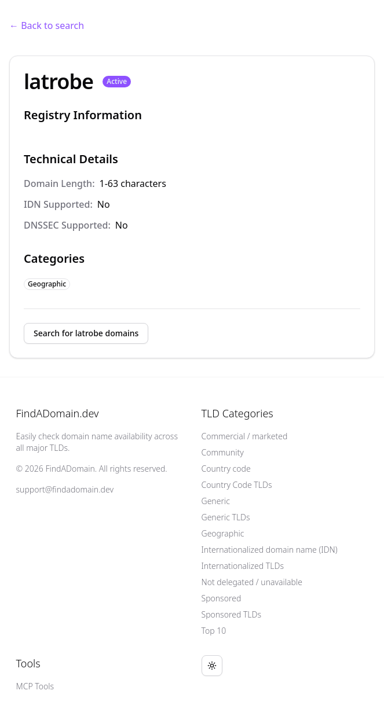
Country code (226, 468)
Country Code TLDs (237, 484)
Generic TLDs (226, 517)
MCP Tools (35, 686)
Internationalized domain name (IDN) (270, 549)
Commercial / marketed (245, 436)
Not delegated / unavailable (252, 581)
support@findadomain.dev (65, 489)
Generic (216, 500)
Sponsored (222, 598)
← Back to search (46, 25)
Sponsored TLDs (232, 614)
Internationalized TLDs (243, 565)
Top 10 (214, 630)
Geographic (223, 533)
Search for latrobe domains (86, 333)
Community (223, 452)
